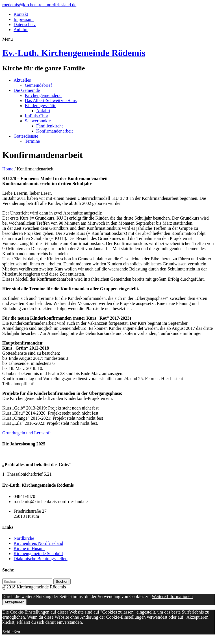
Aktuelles (22, 80)
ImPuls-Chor (36, 115)
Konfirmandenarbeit (54, 131)
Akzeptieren (14, 602)
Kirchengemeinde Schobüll (38, 553)
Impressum (24, 19)
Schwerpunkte (38, 120)
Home (7, 168)
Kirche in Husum (29, 548)
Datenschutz (25, 24)
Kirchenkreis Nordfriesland (38, 543)
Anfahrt (21, 29)
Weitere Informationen (172, 596)
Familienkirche (50, 126)
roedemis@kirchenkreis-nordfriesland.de (39, 4)
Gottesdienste (26, 136)
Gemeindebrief (38, 85)
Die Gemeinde (27, 90)
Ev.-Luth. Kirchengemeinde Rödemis (73, 53)
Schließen (11, 631)
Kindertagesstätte (40, 105)
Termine (32, 141)
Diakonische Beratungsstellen (41, 558)
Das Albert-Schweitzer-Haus (51, 100)
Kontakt (21, 14)
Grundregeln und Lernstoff (26, 432)
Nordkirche (24, 538)
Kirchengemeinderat (43, 95)
